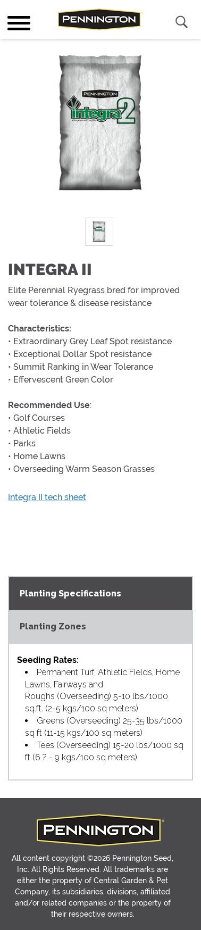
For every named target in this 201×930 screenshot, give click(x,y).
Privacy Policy (70, 902)
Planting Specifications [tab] (70, 560)
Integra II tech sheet (47, 497)
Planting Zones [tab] (53, 593)
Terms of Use (132, 902)
